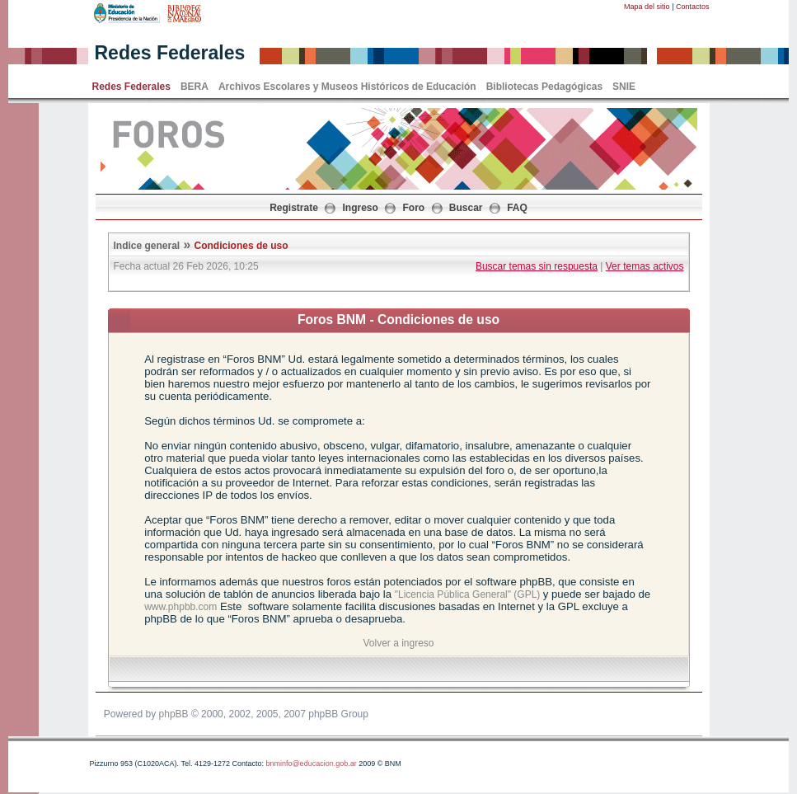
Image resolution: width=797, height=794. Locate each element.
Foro (414, 208)
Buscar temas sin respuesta (537, 266)
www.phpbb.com (180, 607)
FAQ (517, 208)
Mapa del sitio (647, 6)
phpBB (174, 714)
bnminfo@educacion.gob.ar (310, 763)
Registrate (294, 208)
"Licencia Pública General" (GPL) (469, 594)
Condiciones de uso (241, 245)
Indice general (147, 245)
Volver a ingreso (398, 643)
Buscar (466, 208)
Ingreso (360, 208)
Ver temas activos (645, 266)
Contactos (693, 6)
